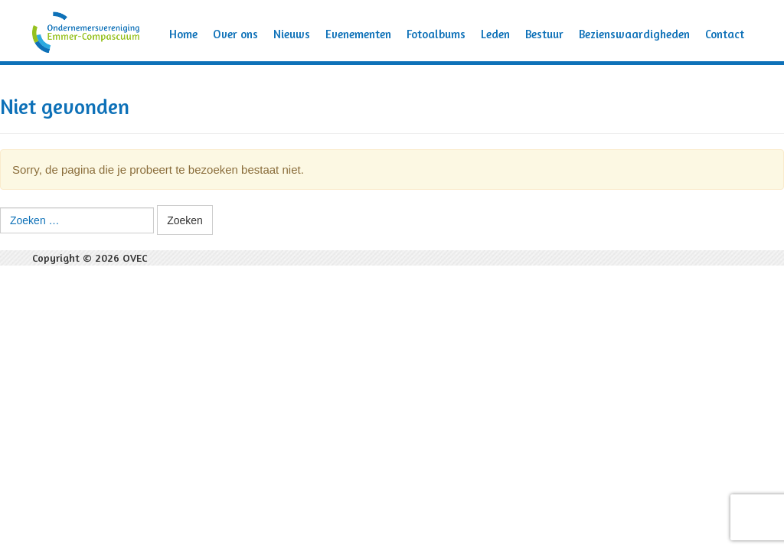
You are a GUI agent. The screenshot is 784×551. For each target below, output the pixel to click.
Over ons (235, 34)
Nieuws (291, 34)
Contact (724, 34)
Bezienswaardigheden (634, 34)
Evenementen (358, 34)
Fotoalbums (436, 34)
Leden (495, 34)
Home (183, 34)
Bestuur (544, 34)
